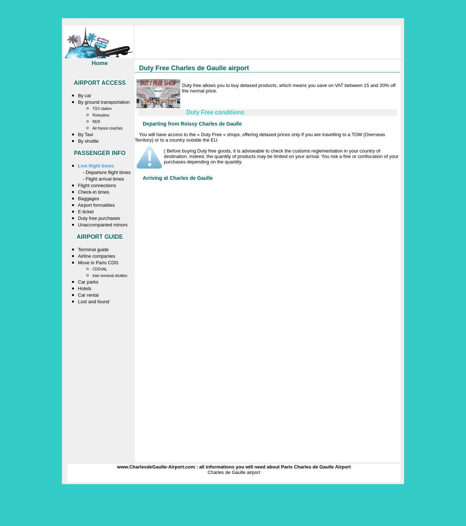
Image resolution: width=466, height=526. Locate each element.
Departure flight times (108, 172)
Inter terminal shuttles (109, 276)
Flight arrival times (105, 179)
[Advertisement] (271, 101)
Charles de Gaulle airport (234, 472)
